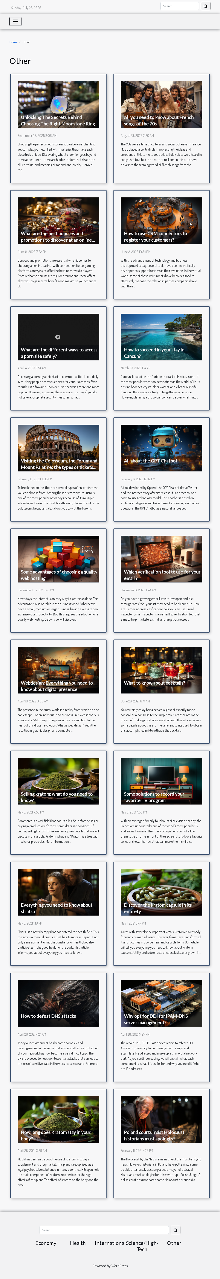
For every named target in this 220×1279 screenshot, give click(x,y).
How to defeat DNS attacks (48, 1016)
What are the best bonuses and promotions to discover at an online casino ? (56, 240)
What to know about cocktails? (154, 682)
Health (78, 1243)
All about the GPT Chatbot (150, 460)
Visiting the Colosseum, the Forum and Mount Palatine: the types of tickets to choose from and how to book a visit (59, 467)
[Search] (179, 6)
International (110, 1243)
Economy (45, 1243)
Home (13, 42)
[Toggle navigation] (15, 21)
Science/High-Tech (142, 1246)
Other (174, 1243)
